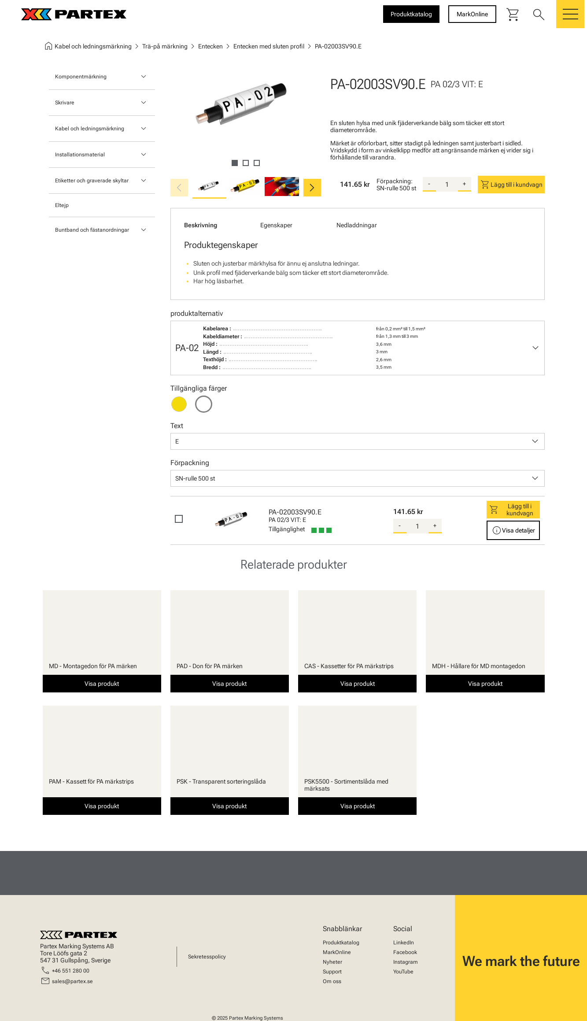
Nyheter (332, 962)
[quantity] (447, 185)
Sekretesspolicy (207, 957)
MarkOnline (337, 952)
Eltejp (62, 205)
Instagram (405, 962)
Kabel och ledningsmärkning (89, 129)
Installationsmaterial (80, 155)
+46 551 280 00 (70, 971)
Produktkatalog (341, 943)
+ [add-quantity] (464, 183)
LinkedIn (403, 943)
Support (332, 972)
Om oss (332, 981)
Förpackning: (395, 181)
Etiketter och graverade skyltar (92, 181)
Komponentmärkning (81, 77)
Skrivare (64, 103)
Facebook (405, 952)
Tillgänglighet (287, 529)
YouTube (403, 972)
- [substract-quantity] (429, 183)
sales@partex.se (72, 981)
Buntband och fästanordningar (92, 230)
